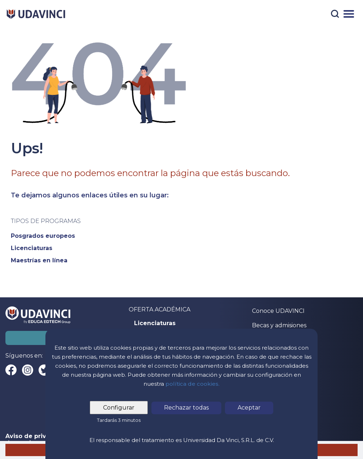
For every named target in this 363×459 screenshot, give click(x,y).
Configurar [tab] (118, 407)
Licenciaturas (155, 323)
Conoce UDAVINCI (278, 310)
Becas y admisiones (279, 325)
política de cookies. (192, 383)
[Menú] (349, 14)
